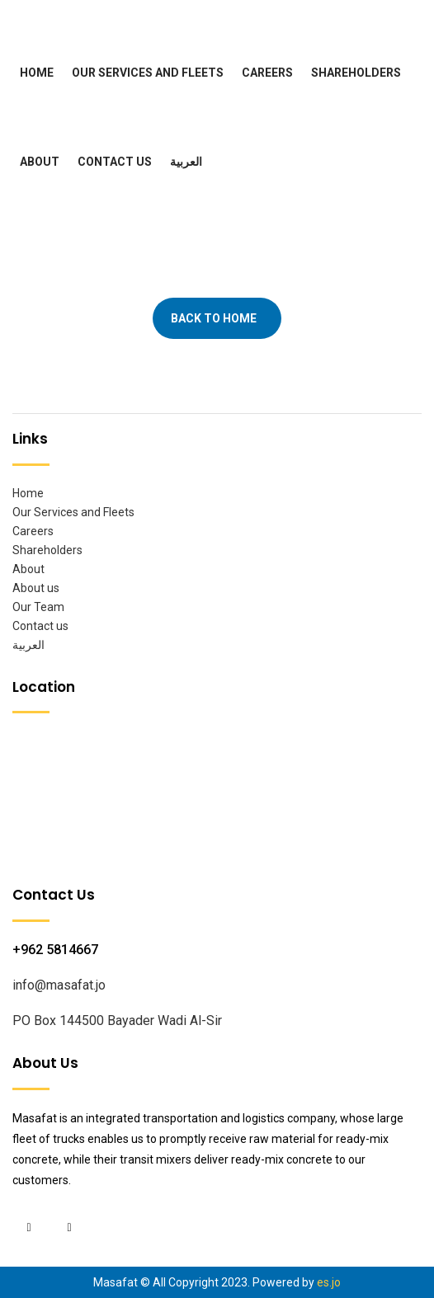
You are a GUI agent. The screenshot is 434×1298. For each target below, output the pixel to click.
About (39, 161)
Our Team (38, 607)
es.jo (329, 1282)
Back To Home (214, 318)
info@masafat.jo (59, 985)
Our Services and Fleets (148, 72)
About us (35, 588)
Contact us (115, 161)
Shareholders (356, 72)
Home (37, 72)
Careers (267, 72)
